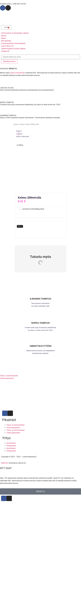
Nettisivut (4, 463)
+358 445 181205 (6, 88)
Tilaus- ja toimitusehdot (15, 425)
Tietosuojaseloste (13, 428)
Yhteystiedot (11, 446)
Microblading (36, 209)
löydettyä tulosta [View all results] (9, 61)
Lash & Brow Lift (27, 209)
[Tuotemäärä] (20, 226)
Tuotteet (19, 134)
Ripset (22, 124)
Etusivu (16, 124)
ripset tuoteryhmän (17, 73)
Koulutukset (11, 443)
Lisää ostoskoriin (35, 228)
